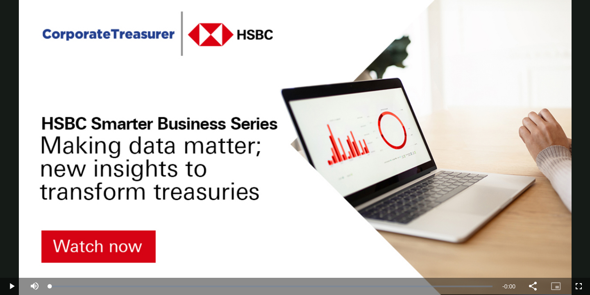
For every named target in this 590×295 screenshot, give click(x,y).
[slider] (271, 286)
